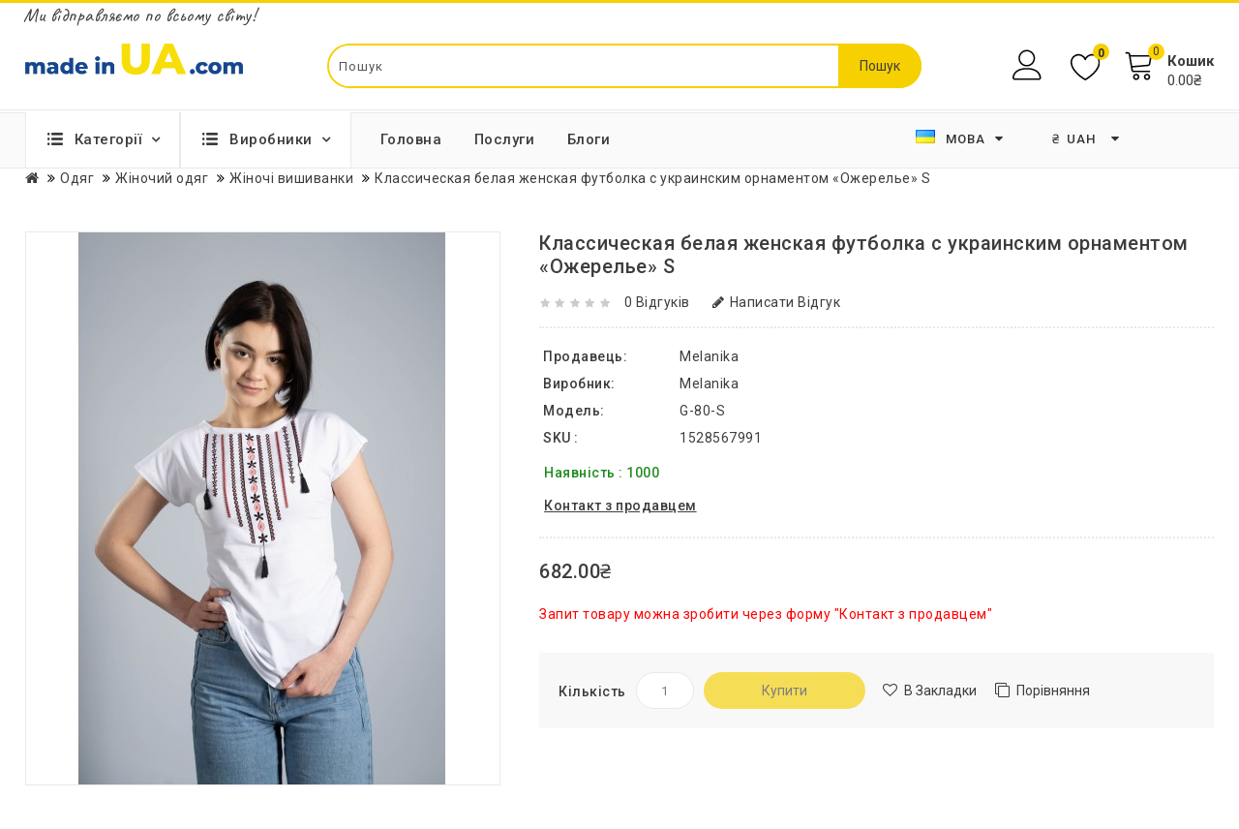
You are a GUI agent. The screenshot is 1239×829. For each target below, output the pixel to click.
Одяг (77, 178)
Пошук (880, 66)
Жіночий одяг (161, 178)
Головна (411, 139)
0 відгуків (657, 302)
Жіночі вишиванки (291, 178)
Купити (784, 690)
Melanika (709, 383)
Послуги (504, 139)
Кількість (592, 691)
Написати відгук (776, 302)
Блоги (589, 139)
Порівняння (1053, 690)
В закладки (940, 690)
